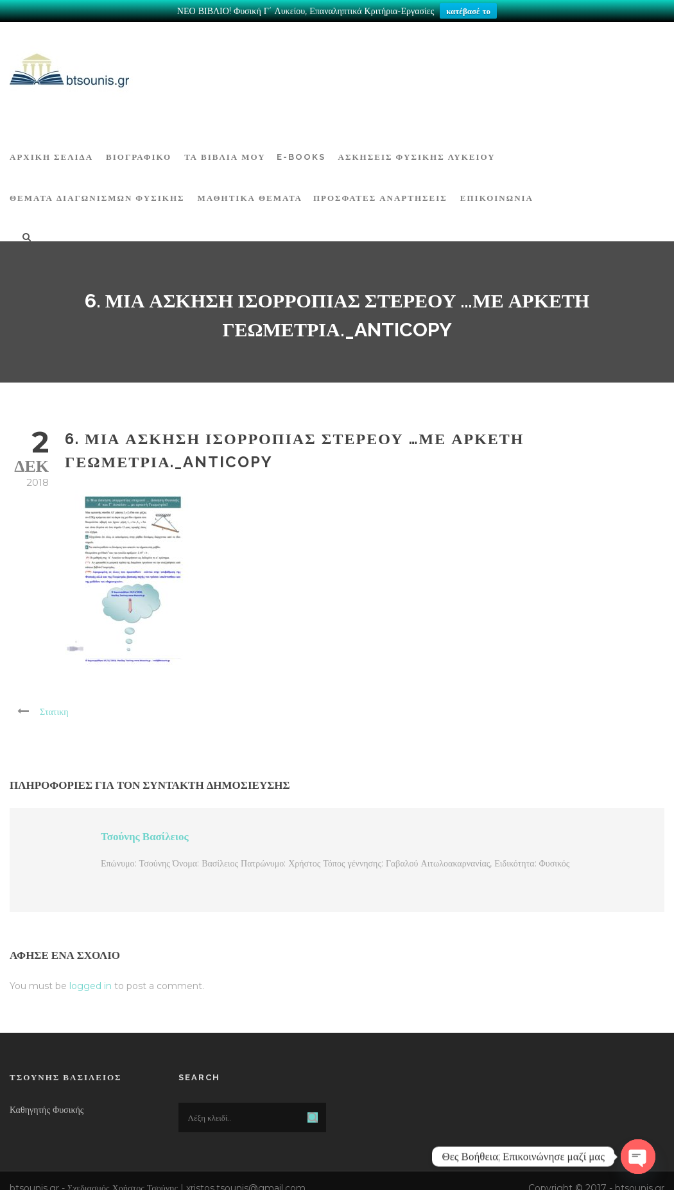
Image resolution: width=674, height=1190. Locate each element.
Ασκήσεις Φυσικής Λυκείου (417, 155)
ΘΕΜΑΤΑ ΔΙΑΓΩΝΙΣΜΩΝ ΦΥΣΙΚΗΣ (97, 196)
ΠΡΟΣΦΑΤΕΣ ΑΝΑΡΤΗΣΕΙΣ (380, 196)
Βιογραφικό (138, 155)
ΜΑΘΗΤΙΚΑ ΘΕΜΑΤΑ (250, 196)
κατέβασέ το (468, 11)
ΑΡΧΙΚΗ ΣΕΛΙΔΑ (51, 155)
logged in (90, 984)
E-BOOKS (301, 155)
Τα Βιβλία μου (224, 155)
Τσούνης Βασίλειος (145, 835)
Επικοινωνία (496, 196)
